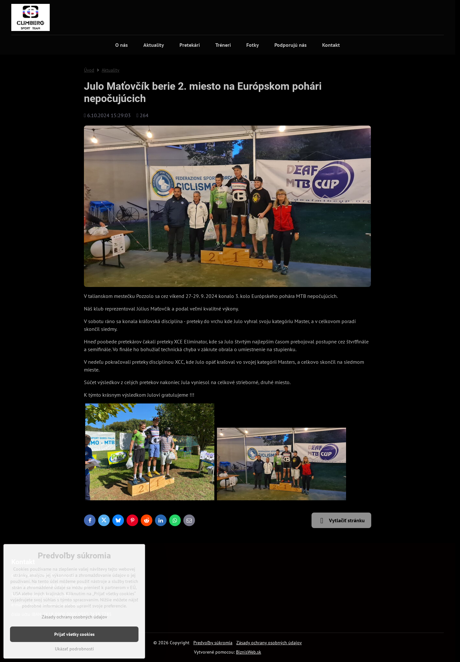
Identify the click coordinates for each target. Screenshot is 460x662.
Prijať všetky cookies (74, 634)
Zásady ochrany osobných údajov (269, 643)
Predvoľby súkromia (212, 643)
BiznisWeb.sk (248, 652)
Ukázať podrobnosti (74, 649)
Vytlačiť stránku (341, 521)
